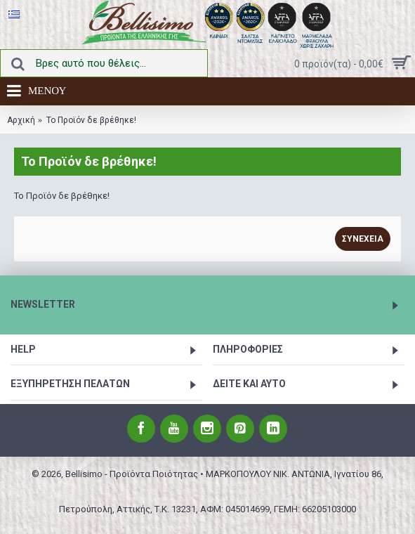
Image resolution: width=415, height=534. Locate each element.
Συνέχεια (362, 239)
